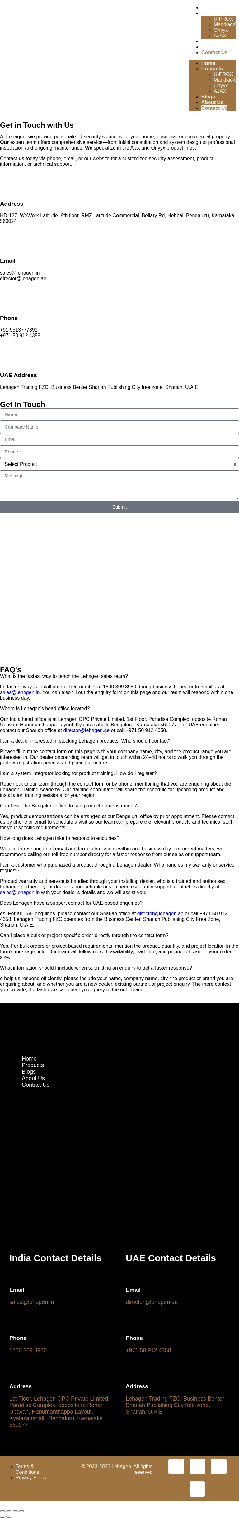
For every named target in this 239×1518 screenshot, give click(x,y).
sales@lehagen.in (20, 692)
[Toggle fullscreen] (8, 1511)
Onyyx (221, 30)
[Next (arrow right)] (8, 1517)
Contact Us (214, 52)
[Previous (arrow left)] (2, 1517)
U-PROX (223, 19)
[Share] (15, 1511)
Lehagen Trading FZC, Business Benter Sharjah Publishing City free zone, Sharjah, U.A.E (175, 1405)
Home (208, 7)
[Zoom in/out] (2, 1511)
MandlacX (225, 24)
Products (212, 13)
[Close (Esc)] (21, 1511)
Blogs (208, 41)
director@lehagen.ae (86, 730)
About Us (212, 47)
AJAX (220, 35)
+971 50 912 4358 (148, 1350)
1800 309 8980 (28, 1350)
